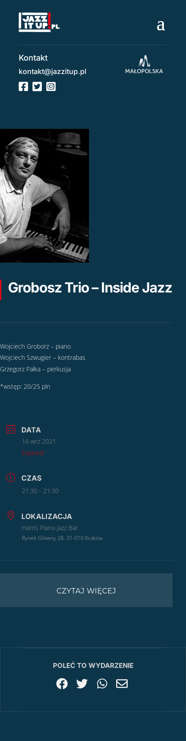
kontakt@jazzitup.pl (52, 71)
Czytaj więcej (86, 591)
